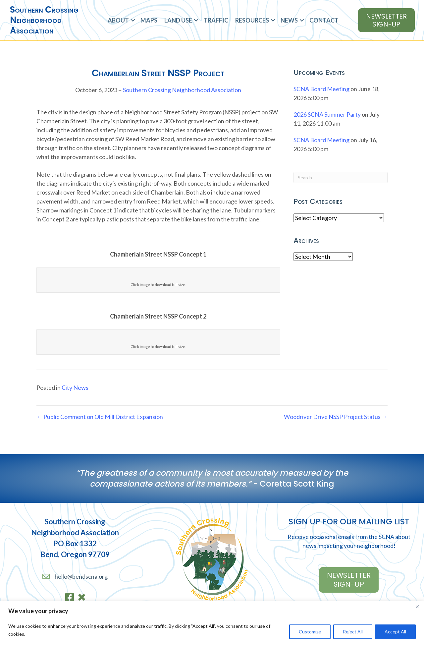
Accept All (395, 631)
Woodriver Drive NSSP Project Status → (336, 416)
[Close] (417, 607)
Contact (324, 20)
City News (75, 387)
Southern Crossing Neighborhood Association (182, 89)
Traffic (216, 20)
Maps (148, 20)
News (289, 20)
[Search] (340, 177)
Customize (310, 631)
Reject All (353, 631)
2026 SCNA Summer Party (327, 114)
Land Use (178, 20)
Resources (252, 20)
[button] (133, 20)
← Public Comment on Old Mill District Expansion (99, 416)
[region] (212, 624)
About (118, 20)
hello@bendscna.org (81, 576)
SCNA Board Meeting (321, 88)
